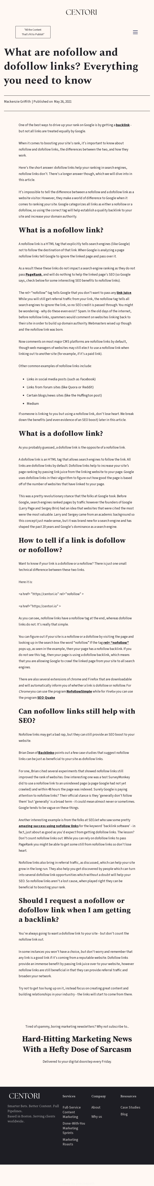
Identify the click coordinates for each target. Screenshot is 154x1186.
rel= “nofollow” (116, 642)
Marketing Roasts (70, 1142)
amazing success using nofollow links (49, 825)
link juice (124, 292)
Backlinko (46, 752)
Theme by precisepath (77, 1183)
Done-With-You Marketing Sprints (74, 1128)
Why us (96, 1116)
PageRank (34, 274)
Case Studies (130, 1107)
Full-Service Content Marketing (72, 1112)
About (95, 1107)
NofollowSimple (79, 691)
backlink (123, 125)
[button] (135, 32)
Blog (124, 1114)
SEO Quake (46, 697)
